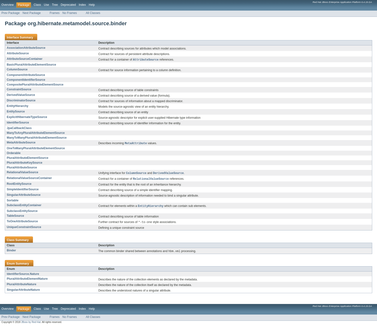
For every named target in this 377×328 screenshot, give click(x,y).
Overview (7, 4)
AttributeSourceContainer (25, 59)
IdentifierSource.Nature (23, 275)
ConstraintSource (19, 89)
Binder (11, 252)
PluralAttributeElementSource (27, 158)
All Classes (93, 13)
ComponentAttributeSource (26, 75)
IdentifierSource (18, 122)
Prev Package (10, 13)
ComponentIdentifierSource (26, 80)
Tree (55, 4)
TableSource (15, 217)
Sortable (13, 201)
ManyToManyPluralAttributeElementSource (37, 138)
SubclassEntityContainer (24, 206)
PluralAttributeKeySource (24, 163)
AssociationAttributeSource (26, 48)
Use (46, 4)
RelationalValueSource (22, 172)
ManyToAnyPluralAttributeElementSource (36, 133)
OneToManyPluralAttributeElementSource (36, 148)
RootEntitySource (19, 184)
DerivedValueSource (21, 95)
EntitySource (16, 111)
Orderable (13, 153)
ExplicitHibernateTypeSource (27, 117)
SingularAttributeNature (23, 291)
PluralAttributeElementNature (27, 280)
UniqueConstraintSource (24, 228)
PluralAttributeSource (22, 168)
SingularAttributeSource (24, 196)
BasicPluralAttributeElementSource (31, 65)
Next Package (32, 13)
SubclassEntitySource (22, 212)
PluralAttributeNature (21, 286)
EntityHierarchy (17, 106)
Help (92, 4)
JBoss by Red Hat (31, 323)
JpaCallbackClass (19, 128)
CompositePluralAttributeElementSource (35, 85)
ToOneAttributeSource (22, 222)
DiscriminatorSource (21, 100)
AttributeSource (18, 53)
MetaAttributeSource (21, 142)
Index (82, 4)
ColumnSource (17, 69)
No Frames (70, 13)
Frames (54, 13)
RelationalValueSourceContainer (29, 178)
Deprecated (68, 4)
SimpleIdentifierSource (22, 190)
